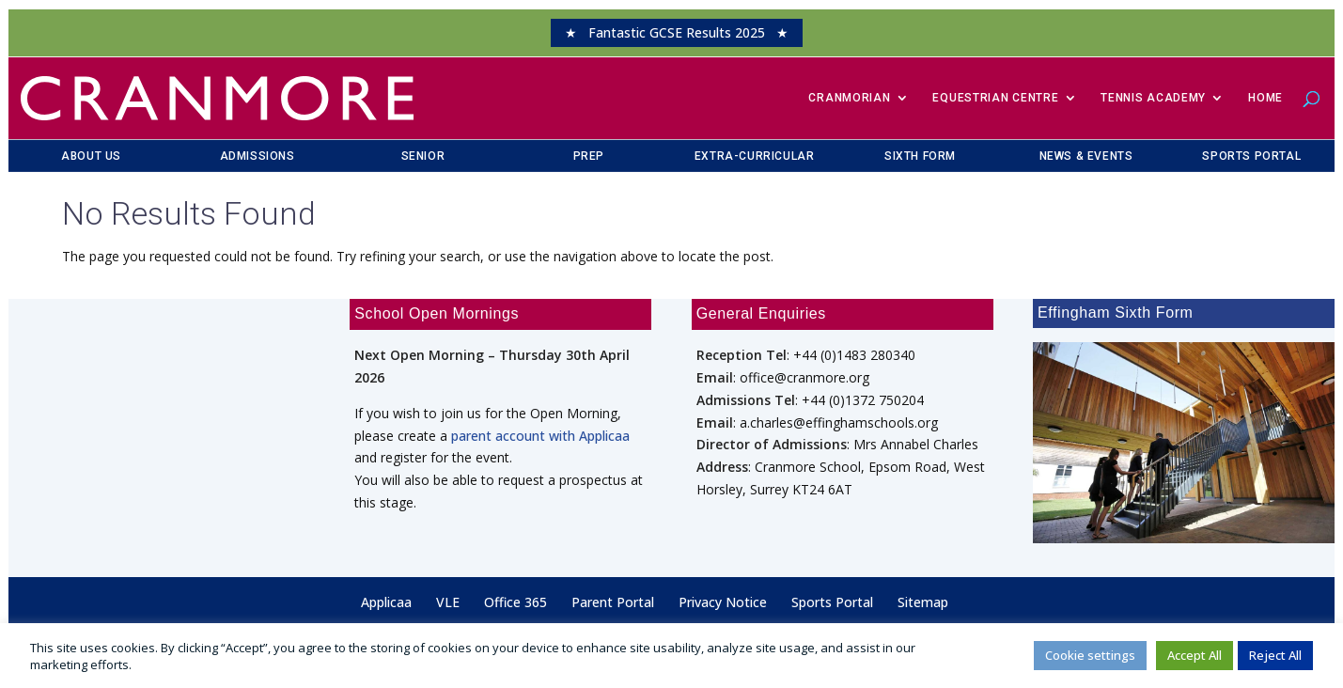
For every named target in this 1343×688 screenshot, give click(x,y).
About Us (91, 156)
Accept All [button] (1194, 655)
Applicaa (386, 602)
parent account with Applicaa (540, 436)
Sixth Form (920, 156)
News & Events (1086, 156)
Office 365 (515, 602)
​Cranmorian (849, 97)
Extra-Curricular (755, 156)
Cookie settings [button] (1090, 655)
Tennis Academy (1153, 97)
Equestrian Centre (995, 97)
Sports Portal (1251, 156)
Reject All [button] (1275, 655)
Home (1265, 97)
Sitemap (923, 602)
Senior (423, 156)
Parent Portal (612, 602)
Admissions (257, 156)
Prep (588, 156)
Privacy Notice (723, 602)
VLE (448, 602)
